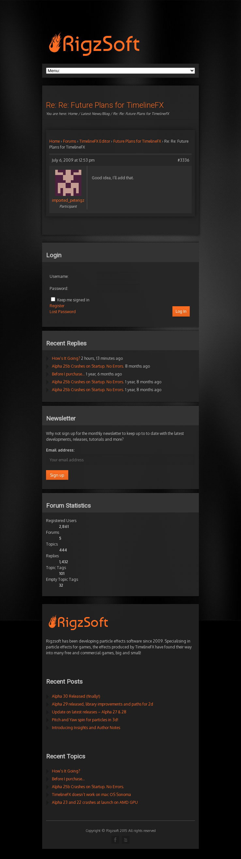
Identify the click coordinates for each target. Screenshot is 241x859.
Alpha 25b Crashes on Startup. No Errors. (88, 366)
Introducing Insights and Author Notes (86, 727)
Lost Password (63, 311)
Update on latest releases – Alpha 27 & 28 (89, 711)
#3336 (183, 160)
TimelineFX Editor (94, 141)
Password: (59, 288)
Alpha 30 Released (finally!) (76, 696)
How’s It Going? (66, 358)
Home (72, 113)
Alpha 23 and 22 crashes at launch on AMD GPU (95, 802)
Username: (59, 276)
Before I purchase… (68, 374)
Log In (181, 311)
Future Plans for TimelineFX (137, 141)
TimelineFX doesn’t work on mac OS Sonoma (91, 794)
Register (57, 305)
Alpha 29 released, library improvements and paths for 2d (102, 704)
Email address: (60, 450)
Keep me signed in (73, 299)
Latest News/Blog (95, 113)
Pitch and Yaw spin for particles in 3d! (85, 719)
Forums (69, 141)
